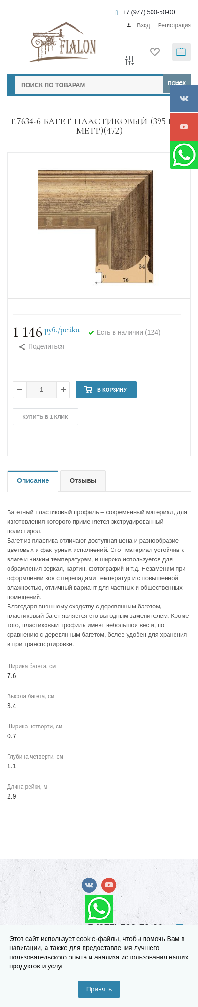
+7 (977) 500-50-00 (148, 12)
